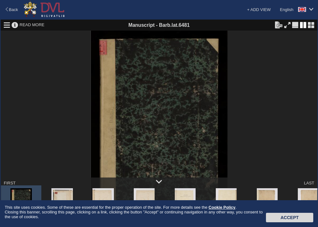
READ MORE (32, 24)
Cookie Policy (222, 207)
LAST (309, 183)
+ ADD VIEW (259, 9)
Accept (289, 217)
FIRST (10, 183)
